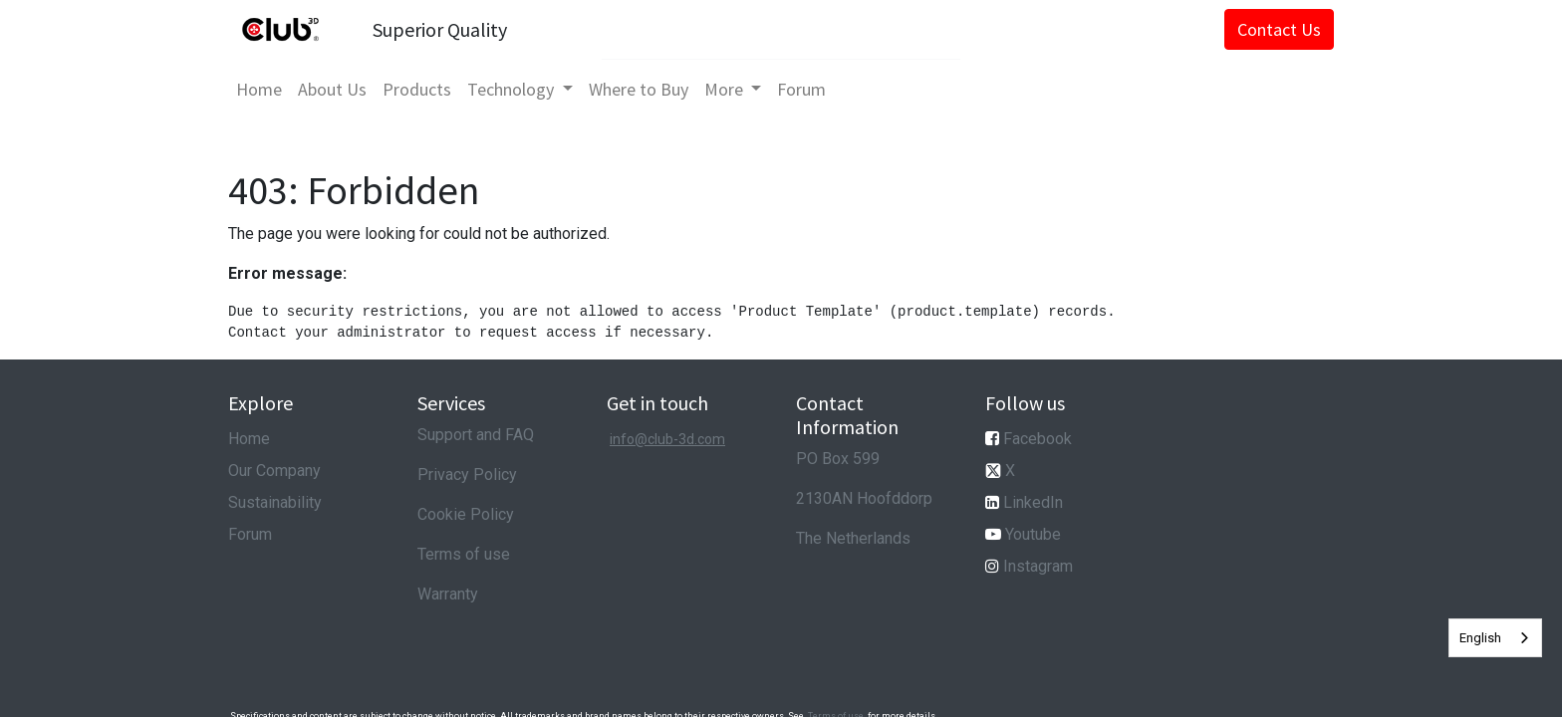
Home (249, 438)
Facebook (1037, 438)
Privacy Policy (467, 474)
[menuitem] (259, 89)
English (1480, 637)
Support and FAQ (475, 434)
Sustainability (275, 502)
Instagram (1038, 566)
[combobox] (1495, 637)
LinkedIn (1033, 502)
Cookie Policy (465, 514)
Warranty (447, 594)
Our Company (274, 470)
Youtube (1033, 534)
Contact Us (1279, 29)
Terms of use (463, 554)
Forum (250, 534)
